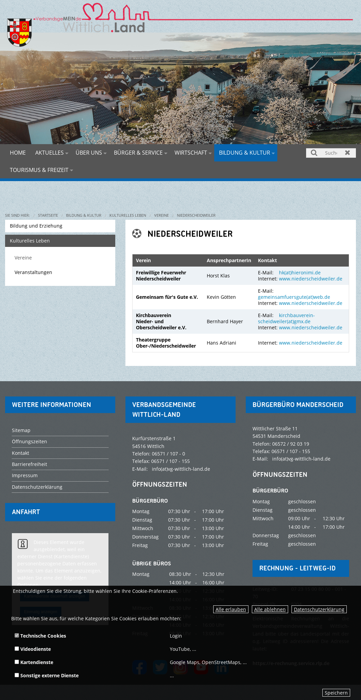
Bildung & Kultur (244, 152)
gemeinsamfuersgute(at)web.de (294, 297)
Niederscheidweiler (196, 215)
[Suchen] (331, 153)
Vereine (161, 215)
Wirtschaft (191, 152)
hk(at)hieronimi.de (300, 272)
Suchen (314, 152)
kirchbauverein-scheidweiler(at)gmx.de (286, 318)
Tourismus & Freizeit (39, 170)
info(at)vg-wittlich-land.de (181, 469)
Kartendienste (34, 662)
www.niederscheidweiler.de (310, 278)
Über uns (89, 152)
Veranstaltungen (33, 272)
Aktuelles (49, 152)
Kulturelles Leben (127, 215)
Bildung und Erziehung (36, 225)
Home (18, 152)
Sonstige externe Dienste (47, 675)
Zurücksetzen (348, 152)
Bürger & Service (138, 152)
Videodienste (33, 649)
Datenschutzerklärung (319, 609)
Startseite (48, 215)
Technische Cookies (40, 636)
